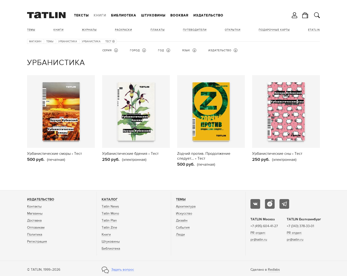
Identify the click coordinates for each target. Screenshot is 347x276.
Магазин (35, 41)
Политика (34, 234)
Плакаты (158, 30)
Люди (180, 234)
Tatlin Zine (109, 227)
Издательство (208, 15)
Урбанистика (67, 41)
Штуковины (153, 15)
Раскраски (123, 30)
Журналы (89, 30)
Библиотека (123, 15)
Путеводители (195, 30)
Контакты (34, 206)
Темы (31, 30)
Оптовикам (36, 227)
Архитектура (186, 206)
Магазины (35, 213)
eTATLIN (314, 30)
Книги (100, 15)
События (183, 227)
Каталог (110, 199)
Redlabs (274, 269)
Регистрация (37, 241)
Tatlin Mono (110, 213)
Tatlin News (110, 206)
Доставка (34, 220)
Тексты (81, 15)
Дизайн (182, 220)
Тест (110, 41)
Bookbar (179, 15)
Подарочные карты (274, 30)
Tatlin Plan (109, 220)
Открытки (233, 30)
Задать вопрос (122, 269)
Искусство (184, 213)
